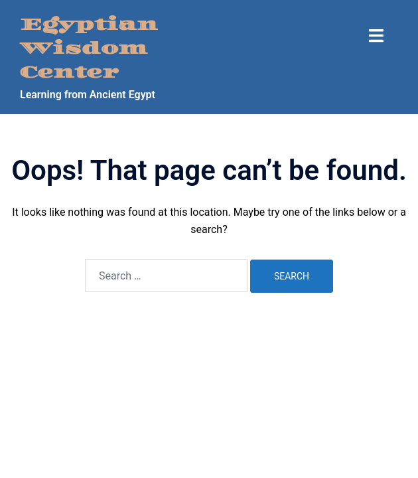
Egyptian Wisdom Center (89, 48)
